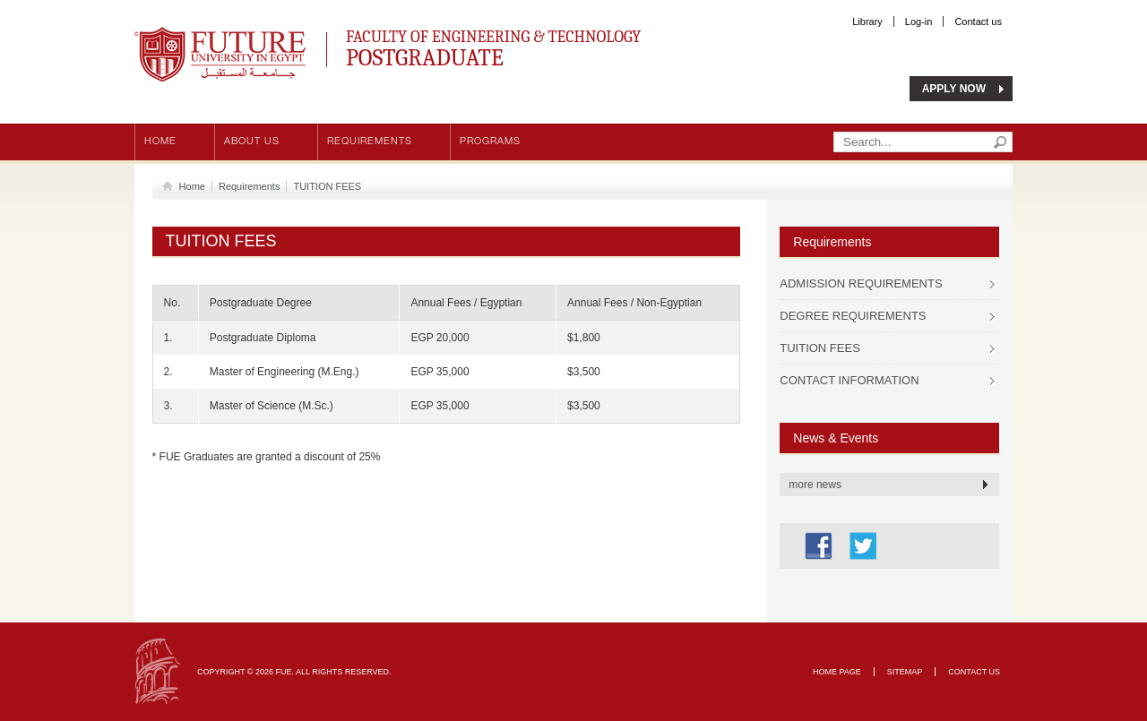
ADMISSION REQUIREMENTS (861, 283)
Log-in (919, 21)
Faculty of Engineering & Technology (547, 46)
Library (867, 21)
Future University (200, 36)
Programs (490, 142)
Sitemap (905, 671)
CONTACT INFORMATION (849, 380)
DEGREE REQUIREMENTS (853, 315)
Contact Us (974, 671)
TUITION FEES (327, 186)
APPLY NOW (954, 88)
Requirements (369, 142)
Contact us (978, 21)
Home (160, 142)
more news (815, 484)
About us (252, 142)
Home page (837, 671)
